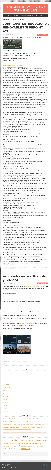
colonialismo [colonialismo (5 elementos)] (16, 440)
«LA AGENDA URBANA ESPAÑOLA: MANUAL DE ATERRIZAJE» (17, 421)
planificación (38, 267)
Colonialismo (12, 361)
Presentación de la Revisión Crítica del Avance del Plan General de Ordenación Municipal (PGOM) (25, 424)
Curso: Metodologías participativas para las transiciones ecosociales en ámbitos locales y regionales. (24, 432)
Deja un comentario (42, 34)
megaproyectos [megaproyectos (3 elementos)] (30, 446)
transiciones (11, 268)
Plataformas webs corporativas (11, 467)
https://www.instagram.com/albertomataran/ (13, 65)
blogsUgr (46, 465)
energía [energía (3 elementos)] (39, 443)
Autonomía (13, 363)
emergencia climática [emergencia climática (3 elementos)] (30, 443)
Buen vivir (5, 372)
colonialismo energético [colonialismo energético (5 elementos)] (31, 440)
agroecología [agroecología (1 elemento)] (5, 440)
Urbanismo (5, 411)
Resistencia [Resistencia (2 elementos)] (12, 449)
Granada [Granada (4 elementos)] (21, 446)
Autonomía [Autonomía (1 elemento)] (8, 440)
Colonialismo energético (14, 263)
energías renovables (11, 267)
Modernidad (5, 396)
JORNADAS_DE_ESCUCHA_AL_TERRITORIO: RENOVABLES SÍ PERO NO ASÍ (20, 418)
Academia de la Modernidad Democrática (35, 286)
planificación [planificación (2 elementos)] (6, 449)
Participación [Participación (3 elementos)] (40, 446)
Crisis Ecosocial (24, 263)
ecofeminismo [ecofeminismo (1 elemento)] (12, 443)
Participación (41, 263)
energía (4, 267)
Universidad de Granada (6, 465)
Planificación (6, 264)
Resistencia (43, 267)
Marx (4, 393)
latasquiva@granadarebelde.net (27, 323)
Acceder (47, 467)
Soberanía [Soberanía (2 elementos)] (18, 449)
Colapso (4, 375)
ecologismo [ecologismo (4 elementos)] (19, 443)
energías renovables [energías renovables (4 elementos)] (10, 446)
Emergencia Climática (33, 263)
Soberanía (11, 264)
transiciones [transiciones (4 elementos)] (25, 449)
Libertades (5, 390)
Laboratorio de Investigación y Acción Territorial (25, 8)
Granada (18, 267)
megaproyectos (24, 267)
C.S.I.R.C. (3, 467)
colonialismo (19, 363)
